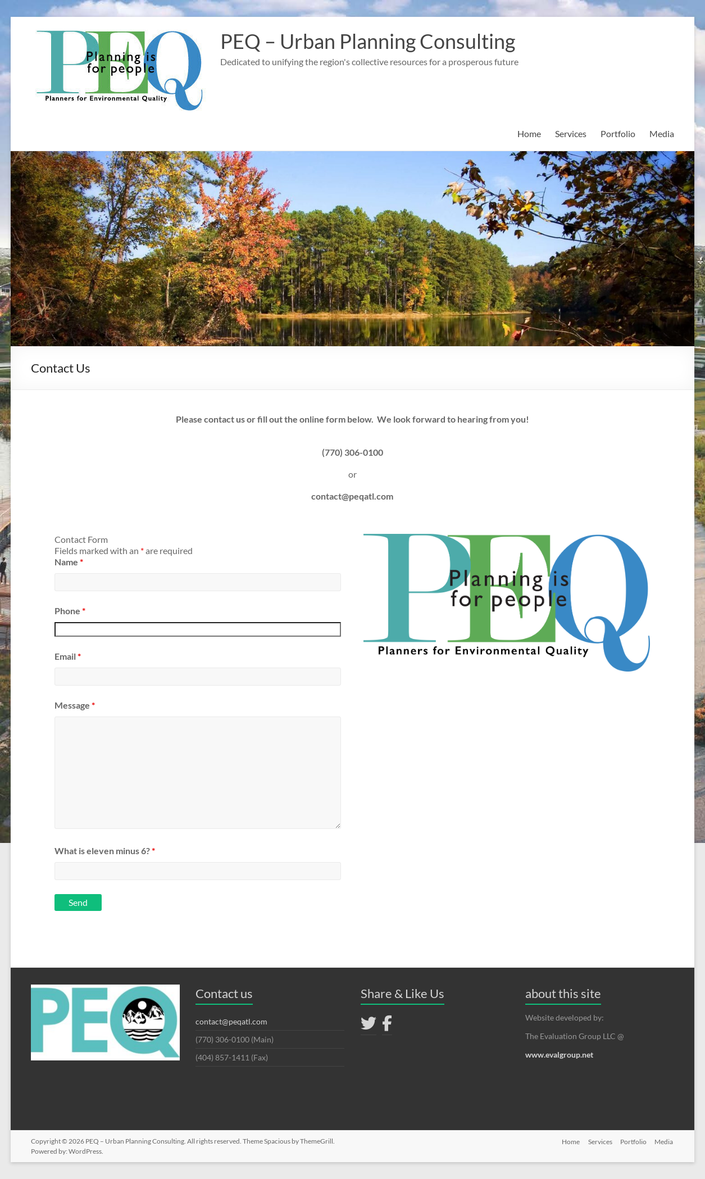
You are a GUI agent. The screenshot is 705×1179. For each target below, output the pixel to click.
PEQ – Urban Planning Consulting (367, 41)
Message (74, 705)
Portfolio (618, 133)
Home (529, 133)
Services (570, 133)
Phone (69, 610)
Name (68, 561)
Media (661, 133)
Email (67, 656)
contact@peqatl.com (231, 1021)
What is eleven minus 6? (104, 850)
